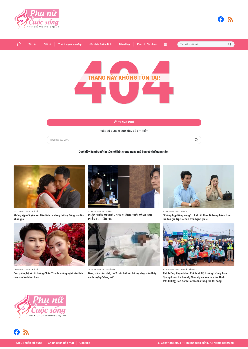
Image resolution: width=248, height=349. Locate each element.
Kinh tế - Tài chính (189, 271)
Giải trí (35, 213)
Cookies (84, 345)
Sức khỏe (110, 271)
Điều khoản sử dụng (29, 345)
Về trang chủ (124, 123)
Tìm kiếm (229, 44)
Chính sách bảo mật (61, 345)
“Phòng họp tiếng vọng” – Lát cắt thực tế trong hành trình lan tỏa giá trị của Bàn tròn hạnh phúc (197, 219)
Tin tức (184, 213)
